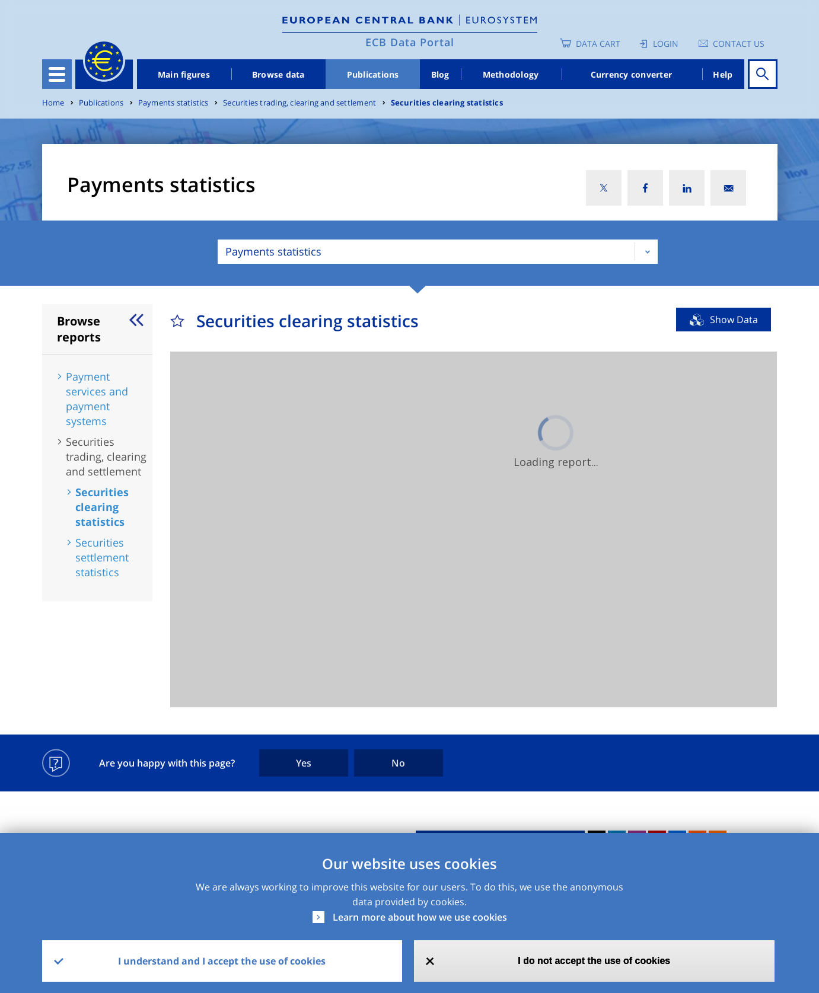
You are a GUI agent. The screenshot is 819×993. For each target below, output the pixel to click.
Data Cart (598, 43)
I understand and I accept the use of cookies (222, 961)
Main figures (184, 74)
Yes (303, 763)
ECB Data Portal (409, 42)
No (398, 763)
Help (722, 74)
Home (53, 103)
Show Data (734, 319)
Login (665, 43)
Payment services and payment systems (97, 398)
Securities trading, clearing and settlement (299, 103)
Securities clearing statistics (447, 103)
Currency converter (632, 74)
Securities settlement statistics (102, 557)
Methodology (511, 74)
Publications (373, 74)
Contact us (738, 43)
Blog (440, 74)
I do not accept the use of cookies (594, 961)
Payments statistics (173, 103)
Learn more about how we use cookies (420, 917)
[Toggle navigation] (57, 74)
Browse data (278, 74)
